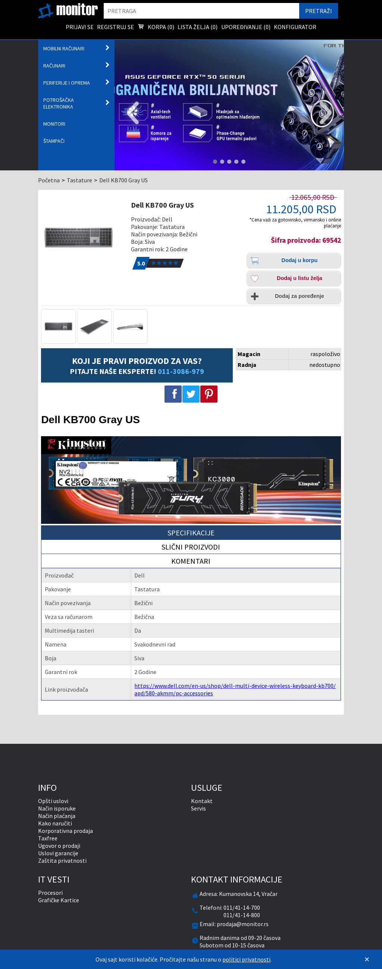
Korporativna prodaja (65, 830)
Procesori (50, 892)
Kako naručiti (55, 823)
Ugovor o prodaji (59, 845)
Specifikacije (191, 532)
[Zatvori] (367, 959)
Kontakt (202, 801)
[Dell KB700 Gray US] (83, 237)
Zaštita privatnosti (62, 860)
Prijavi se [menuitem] (80, 27)
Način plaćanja (56, 815)
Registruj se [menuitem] (115, 27)
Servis (198, 808)
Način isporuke (57, 808)
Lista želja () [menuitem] (197, 27)
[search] (201, 11)
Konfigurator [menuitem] (295, 27)
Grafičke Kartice (58, 900)
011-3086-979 (181, 371)
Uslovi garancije (58, 853)
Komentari (190, 561)
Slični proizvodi (191, 546)
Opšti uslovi (53, 801)
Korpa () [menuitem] (156, 27)
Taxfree (47, 838)
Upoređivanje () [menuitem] (245, 27)
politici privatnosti (246, 959)
